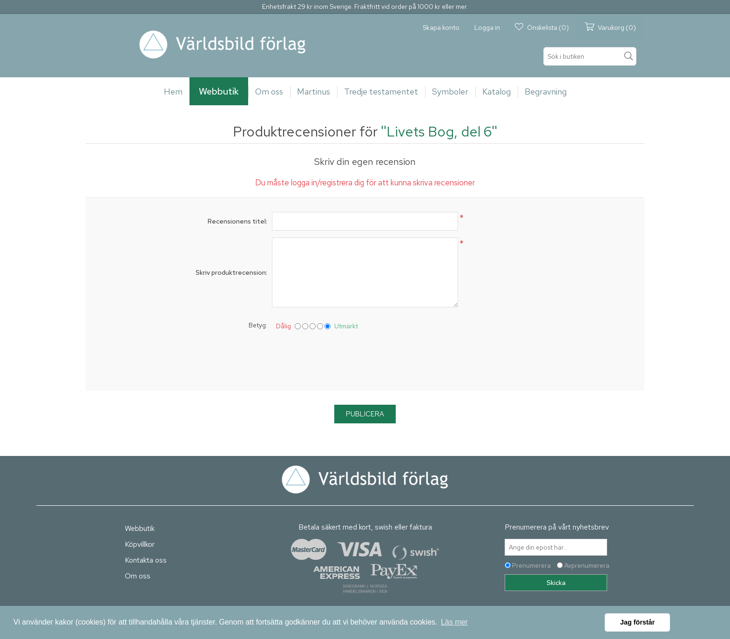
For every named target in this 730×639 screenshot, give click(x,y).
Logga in (487, 27)
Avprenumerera (586, 565)
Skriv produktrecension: (231, 272)
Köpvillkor (140, 544)
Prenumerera (531, 565)
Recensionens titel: (237, 221)
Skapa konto (441, 27)
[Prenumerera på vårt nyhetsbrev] (556, 547)
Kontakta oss (146, 560)
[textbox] (589, 56)
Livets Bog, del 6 (439, 131)
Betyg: (258, 325)
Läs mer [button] (454, 622)
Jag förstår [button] (637, 622)
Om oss (137, 576)
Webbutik (140, 528)
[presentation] (365, 358)
